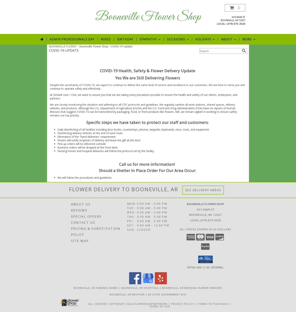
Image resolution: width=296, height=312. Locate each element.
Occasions (178, 39)
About (229, 39)
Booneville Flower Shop (148, 17)
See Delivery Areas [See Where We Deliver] (203, 190)
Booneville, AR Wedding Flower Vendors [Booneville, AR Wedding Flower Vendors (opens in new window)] (192, 287)
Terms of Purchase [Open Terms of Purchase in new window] (213, 303)
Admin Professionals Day (72, 39)
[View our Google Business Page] (148, 283)
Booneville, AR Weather (127, 294)
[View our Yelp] (161, 283)
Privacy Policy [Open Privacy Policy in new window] (182, 303)
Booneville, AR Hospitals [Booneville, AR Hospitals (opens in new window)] (140, 287)
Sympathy (150, 39)
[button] (235, 8)
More (249, 39)
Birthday (125, 39)
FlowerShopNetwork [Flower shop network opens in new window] (151, 303)
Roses (106, 39)
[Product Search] (220, 51)
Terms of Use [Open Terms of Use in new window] (159, 306)
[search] (244, 51)
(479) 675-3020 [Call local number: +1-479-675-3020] (236, 23)
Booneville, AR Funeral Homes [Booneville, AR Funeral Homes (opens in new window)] (96, 287)
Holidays (205, 39)
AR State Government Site (167, 294)
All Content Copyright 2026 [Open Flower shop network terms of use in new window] (110, 303)
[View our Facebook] (135, 283)
